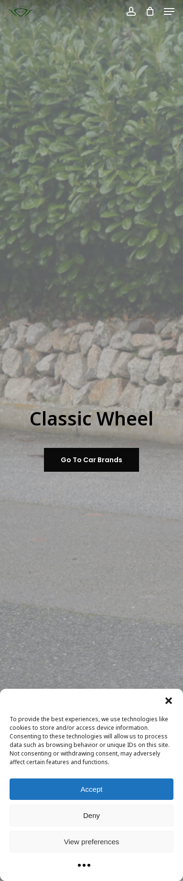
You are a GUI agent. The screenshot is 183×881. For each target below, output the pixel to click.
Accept (92, 789)
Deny (91, 815)
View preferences (91, 842)
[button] (168, 700)
